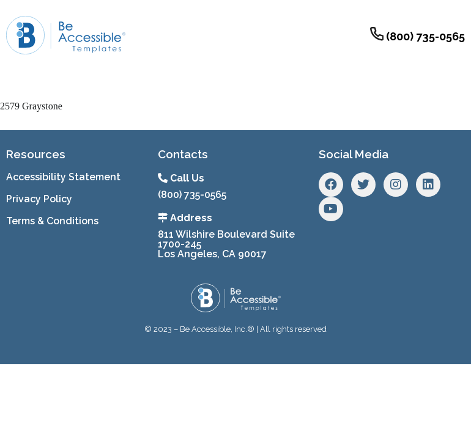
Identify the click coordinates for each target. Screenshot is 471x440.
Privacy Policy (39, 199)
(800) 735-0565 (192, 194)
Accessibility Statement (63, 177)
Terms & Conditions (52, 221)
